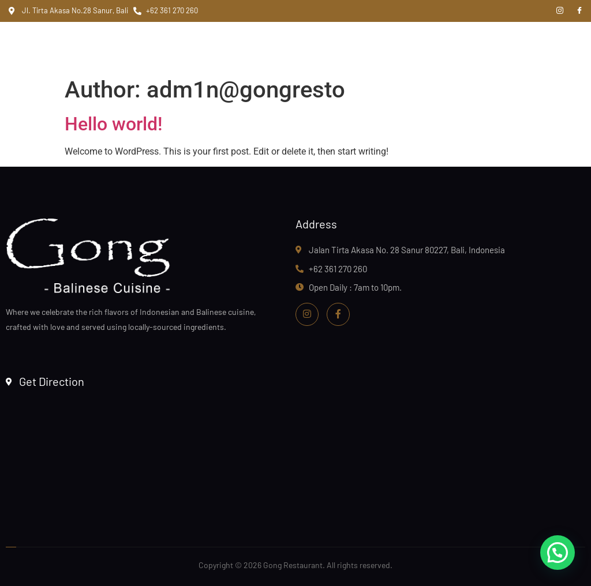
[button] (557, 552)
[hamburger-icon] (494, 46)
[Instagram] (559, 11)
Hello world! (113, 124)
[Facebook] (579, 11)
